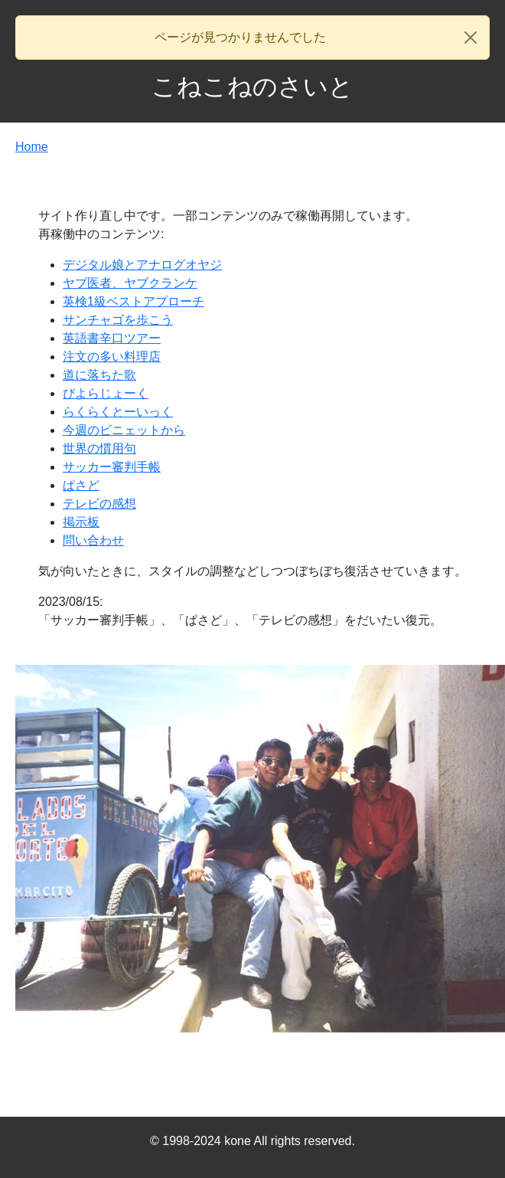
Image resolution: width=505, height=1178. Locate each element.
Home (31, 146)
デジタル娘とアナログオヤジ (142, 264)
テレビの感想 (99, 503)
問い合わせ (93, 540)
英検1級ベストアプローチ (133, 301)
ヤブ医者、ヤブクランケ (130, 283)
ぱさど (81, 485)
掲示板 (81, 521)
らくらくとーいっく (118, 411)
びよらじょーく (105, 393)
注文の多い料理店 (112, 356)
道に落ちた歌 (99, 374)
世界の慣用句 (99, 448)
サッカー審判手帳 (112, 466)
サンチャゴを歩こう (118, 319)
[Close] (470, 37)
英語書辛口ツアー (112, 338)
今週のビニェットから (124, 430)
